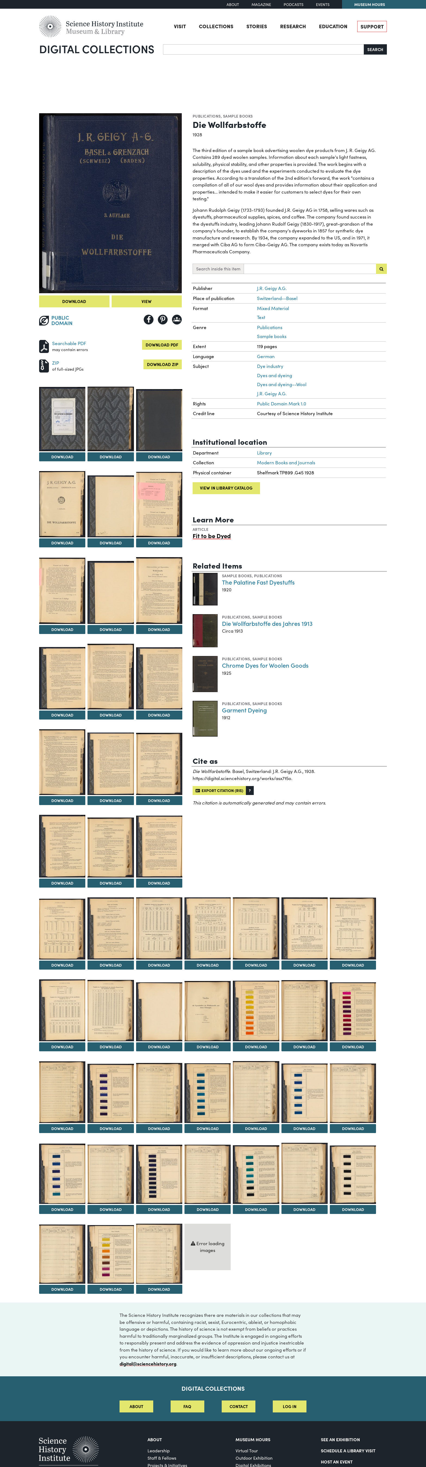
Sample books (238, 116)
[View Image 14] (62, 762)
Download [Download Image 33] (353, 1046)
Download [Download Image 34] (62, 1128)
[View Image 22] (159, 928)
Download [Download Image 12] (111, 715)
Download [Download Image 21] (111, 965)
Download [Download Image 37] (208, 1128)
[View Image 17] (62, 846)
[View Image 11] (62, 678)
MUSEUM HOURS (253, 1439)
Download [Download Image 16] (159, 800)
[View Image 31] (256, 1011)
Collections (216, 26)
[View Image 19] (159, 847)
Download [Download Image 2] (62, 456)
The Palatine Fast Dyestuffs (258, 582)
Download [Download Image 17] (62, 883)
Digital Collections (96, 48)
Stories (256, 26)
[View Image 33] (353, 1012)
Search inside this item (218, 269)
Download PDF (162, 345)
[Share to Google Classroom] (177, 319)
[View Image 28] (110, 1011)
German (266, 356)
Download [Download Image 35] (111, 1128)
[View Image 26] (353, 929)
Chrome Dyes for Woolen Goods (265, 665)
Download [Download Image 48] (62, 1289)
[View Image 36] (159, 1093)
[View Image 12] (110, 676)
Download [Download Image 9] (111, 629)
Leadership (159, 1450)
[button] (250, 790)
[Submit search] (381, 269)
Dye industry (270, 366)
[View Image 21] (110, 928)
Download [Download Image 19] (159, 883)
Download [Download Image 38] (256, 1128)
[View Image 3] (110, 419)
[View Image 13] (159, 678)
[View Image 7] (159, 504)
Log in (289, 1406)
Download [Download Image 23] (208, 965)
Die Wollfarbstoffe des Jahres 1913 (267, 623)
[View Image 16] (159, 764)
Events (323, 4)
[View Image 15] (110, 764)
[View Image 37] (207, 1093)
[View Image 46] (304, 1173)
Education (333, 26)
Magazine (261, 4)
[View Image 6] (110, 506)
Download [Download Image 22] (159, 965)
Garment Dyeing (244, 710)
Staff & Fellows (162, 1458)
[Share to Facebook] (149, 319)
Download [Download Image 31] (256, 1046)
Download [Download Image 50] (159, 1289)
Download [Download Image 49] (111, 1289)
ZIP (55, 363)
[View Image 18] (110, 848)
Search (375, 49)
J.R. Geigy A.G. (272, 288)
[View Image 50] (159, 1254)
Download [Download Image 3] (111, 456)
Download (74, 301)
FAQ (187, 1406)
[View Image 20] (62, 929)
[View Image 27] (62, 1010)
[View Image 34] (62, 1092)
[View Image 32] (304, 1010)
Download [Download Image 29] (159, 1046)
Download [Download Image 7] (159, 542)
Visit (180, 26)
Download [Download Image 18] (111, 883)
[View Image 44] (207, 1174)
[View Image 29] (159, 1012)
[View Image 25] (304, 928)
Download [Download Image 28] (111, 1046)
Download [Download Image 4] (159, 456)
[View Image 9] (110, 592)
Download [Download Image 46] (304, 1209)
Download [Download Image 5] (62, 542)
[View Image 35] (110, 1093)
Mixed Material (273, 308)
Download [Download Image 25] (304, 965)
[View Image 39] (304, 1093)
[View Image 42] (110, 1174)
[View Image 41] (62, 1174)
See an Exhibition (340, 1439)
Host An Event (337, 1462)
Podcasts (293, 4)
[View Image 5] (62, 504)
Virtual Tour (247, 1450)
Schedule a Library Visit (348, 1450)
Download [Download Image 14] (62, 800)
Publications (207, 116)
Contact (239, 1406)
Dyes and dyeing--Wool (281, 384)
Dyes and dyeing (274, 375)
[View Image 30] (207, 1011)
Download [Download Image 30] (208, 1046)
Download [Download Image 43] (159, 1209)
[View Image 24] (256, 928)
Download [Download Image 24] (256, 965)
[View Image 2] (62, 419)
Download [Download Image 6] (111, 542)
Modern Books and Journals (286, 462)
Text (261, 317)
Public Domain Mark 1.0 (281, 403)
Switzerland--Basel (277, 298)
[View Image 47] (353, 1175)
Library (264, 453)
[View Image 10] (159, 590)
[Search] (263, 49)
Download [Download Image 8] (62, 629)
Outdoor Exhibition (254, 1458)
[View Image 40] (353, 1093)
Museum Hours (369, 4)
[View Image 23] (207, 928)
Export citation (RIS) (219, 790)
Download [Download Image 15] (111, 800)
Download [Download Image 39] (304, 1128)
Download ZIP (162, 364)
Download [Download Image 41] (62, 1209)
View (147, 301)
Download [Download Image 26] (353, 965)
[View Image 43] (159, 1174)
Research (293, 26)
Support (372, 26)
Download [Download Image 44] (208, 1209)
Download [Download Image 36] (159, 1128)
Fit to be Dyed (212, 535)
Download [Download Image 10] (159, 629)
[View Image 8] (62, 591)
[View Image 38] (256, 1092)
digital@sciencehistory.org (148, 1363)
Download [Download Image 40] (353, 1128)
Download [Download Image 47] (353, 1209)
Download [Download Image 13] (159, 715)
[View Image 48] (62, 1254)
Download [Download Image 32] (304, 1046)
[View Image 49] (110, 1254)
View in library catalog (226, 488)
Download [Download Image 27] (62, 1046)
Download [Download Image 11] (62, 715)
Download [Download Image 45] (256, 1209)
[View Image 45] (256, 1174)
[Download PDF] (44, 346)
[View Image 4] (159, 420)
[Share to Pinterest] (163, 319)
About (233, 4)
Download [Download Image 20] (62, 965)
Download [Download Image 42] (111, 1209)
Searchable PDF (69, 343)
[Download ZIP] (44, 365)
